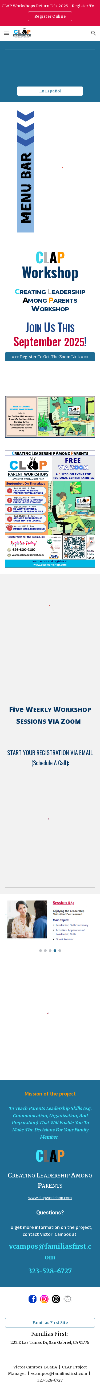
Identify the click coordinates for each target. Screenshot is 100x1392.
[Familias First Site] (50, 1322)
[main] (50, 264)
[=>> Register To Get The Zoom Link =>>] (50, 357)
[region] (50, 13)
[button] (6, 33)
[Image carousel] (50, 926)
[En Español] (49, 91)
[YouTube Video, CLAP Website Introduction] (50, 658)
